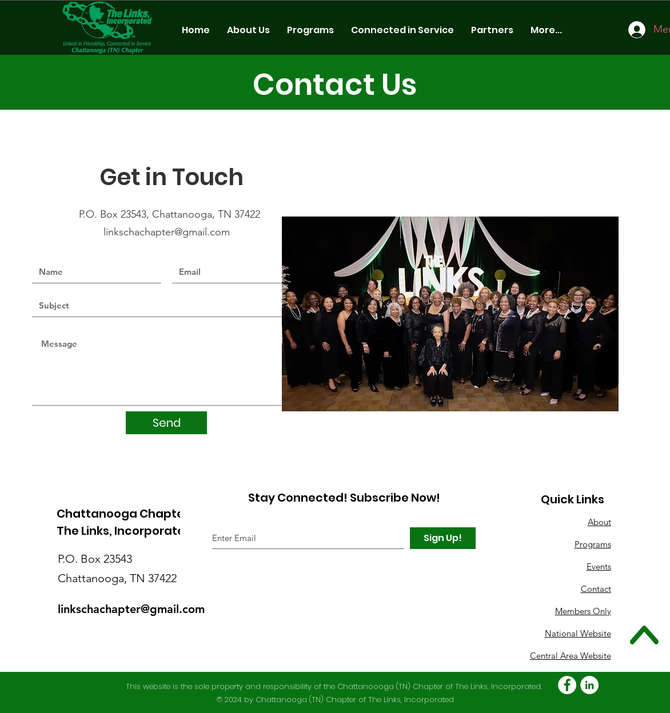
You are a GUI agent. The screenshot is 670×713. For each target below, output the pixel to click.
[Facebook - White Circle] (567, 685)
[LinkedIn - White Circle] (589, 685)
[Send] (166, 422)
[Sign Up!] (443, 538)
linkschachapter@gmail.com (168, 232)
